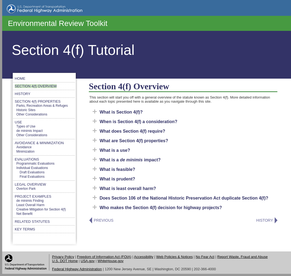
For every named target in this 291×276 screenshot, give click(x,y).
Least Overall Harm (30, 205)
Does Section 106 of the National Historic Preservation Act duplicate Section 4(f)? (180, 198)
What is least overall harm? (124, 188)
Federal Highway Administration (77, 269)
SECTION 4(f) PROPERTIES (37, 101)
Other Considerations (31, 114)
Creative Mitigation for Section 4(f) (41, 209)
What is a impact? (127, 160)
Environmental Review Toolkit (57, 23)
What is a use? (111, 150)
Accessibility (143, 257)
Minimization (25, 151)
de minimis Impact (29, 131)
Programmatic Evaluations (35, 163)
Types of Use (25, 126)
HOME (20, 78)
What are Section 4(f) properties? (130, 140)
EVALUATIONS (27, 159)
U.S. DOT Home (65, 261)
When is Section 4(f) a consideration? (135, 121)
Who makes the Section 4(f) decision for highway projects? (157, 207)
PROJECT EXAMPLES (33, 196)
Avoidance (24, 147)
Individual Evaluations (32, 168)
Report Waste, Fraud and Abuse (242, 257)
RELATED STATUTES (32, 221)
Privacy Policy (63, 257)
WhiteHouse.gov (110, 261)
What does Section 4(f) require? (129, 131)
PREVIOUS (103, 220)
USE (18, 122)
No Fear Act (205, 257)
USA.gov (88, 261)
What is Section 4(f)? (118, 112)
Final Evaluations (32, 177)
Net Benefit (24, 214)
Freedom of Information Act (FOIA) (104, 257)
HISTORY (22, 94)
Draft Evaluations (32, 172)
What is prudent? (114, 179)
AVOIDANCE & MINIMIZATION (39, 143)
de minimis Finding (30, 201)
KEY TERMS (25, 229)
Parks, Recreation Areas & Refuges (42, 106)
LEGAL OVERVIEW (30, 184)
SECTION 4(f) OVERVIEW (36, 86)
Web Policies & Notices (174, 257)
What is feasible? (114, 169)
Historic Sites (25, 110)
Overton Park (26, 189)
